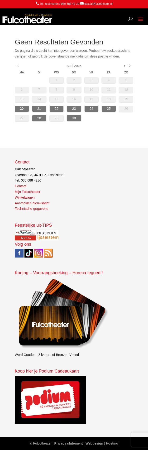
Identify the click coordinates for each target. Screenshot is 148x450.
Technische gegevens (31, 209)
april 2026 (74, 66)
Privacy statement (68, 443)
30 (74, 118)
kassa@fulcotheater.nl (98, 3)
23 (74, 108)
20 (22, 108)
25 (109, 108)
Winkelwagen (24, 197)
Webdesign (94, 443)
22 (56, 108)
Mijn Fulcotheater (27, 192)
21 (39, 108)
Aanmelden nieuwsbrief (32, 203)
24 (91, 108)
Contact (20, 186)
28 (39, 118)
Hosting (112, 443)
